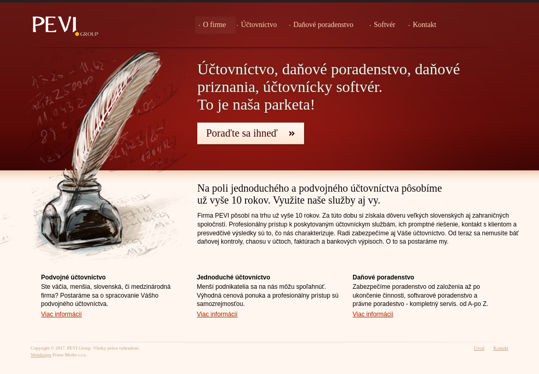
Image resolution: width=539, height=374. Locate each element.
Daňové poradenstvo (323, 25)
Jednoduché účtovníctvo (233, 277)
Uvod (479, 348)
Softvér (384, 25)
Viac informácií (61, 314)
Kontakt (424, 25)
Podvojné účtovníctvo (73, 277)
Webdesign (41, 354)
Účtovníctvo (259, 25)
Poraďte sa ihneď (242, 133)
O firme (214, 25)
